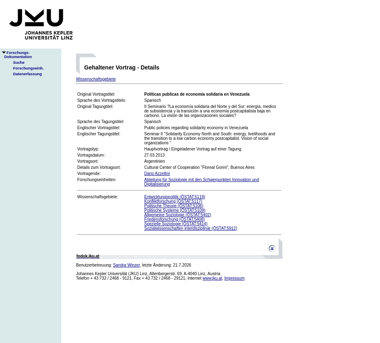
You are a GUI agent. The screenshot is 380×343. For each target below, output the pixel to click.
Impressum (234, 278)
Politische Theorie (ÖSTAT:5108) (173, 206)
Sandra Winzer (126, 265)
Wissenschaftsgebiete (96, 79)
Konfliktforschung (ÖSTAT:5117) (173, 201)
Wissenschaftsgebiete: (97, 197)
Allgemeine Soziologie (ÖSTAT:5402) (177, 215)
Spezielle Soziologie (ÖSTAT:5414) (176, 224)
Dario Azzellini (157, 173)
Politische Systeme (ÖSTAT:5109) (175, 210)
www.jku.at (212, 278)
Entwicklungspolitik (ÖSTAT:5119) (174, 197)
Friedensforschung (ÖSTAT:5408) (174, 219)
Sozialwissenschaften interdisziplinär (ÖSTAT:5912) (190, 228)
